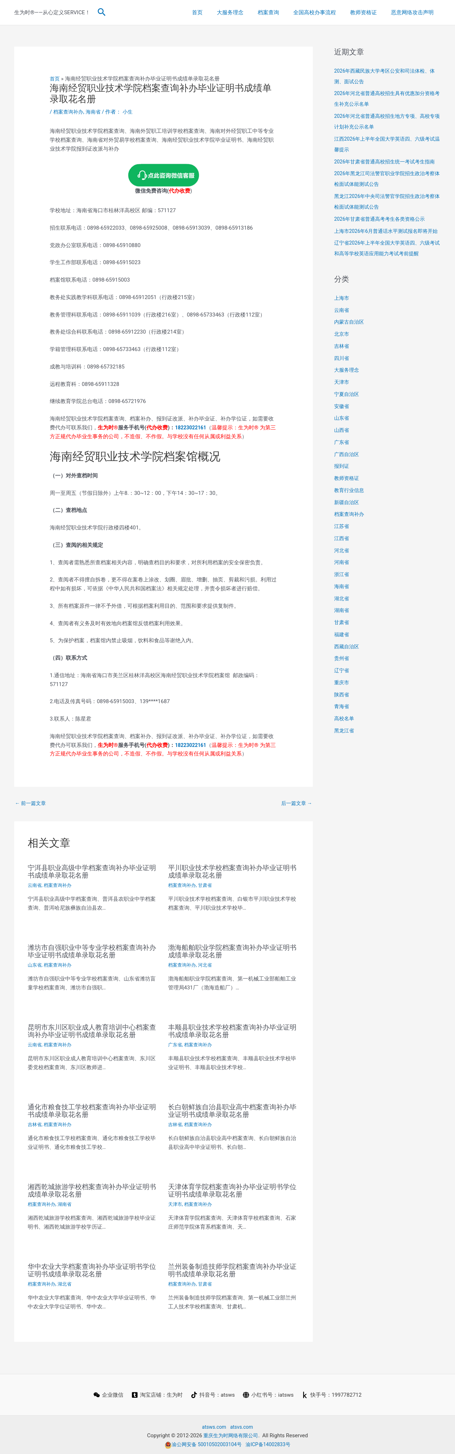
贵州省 (342, 679)
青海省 (342, 728)
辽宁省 (342, 692)
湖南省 (67, 1202)
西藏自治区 (347, 668)
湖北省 (67, 1282)
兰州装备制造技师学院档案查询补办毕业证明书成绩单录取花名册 (232, 1268)
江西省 (342, 559)
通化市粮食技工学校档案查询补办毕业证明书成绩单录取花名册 (92, 1110)
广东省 (175, 1044)
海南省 (96, 112)
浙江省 (342, 595)
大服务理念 (246, 12)
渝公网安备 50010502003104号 (201, 1442)
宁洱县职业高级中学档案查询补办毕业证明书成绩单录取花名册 (92, 872)
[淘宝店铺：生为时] (156, 1393)
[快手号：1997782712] (332, 1393)
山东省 (35, 965)
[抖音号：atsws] (213, 1393)
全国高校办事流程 (323, 12)
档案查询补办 (69, 112)
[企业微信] (108, 1393)
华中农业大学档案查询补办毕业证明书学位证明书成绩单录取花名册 (92, 1268)
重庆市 (342, 704)
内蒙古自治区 (350, 343)
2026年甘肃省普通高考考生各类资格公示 (383, 229)
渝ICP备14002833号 (271, 1442)
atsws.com (213, 1425)
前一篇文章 (31, 803)
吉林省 (35, 1123)
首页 (217, 12)
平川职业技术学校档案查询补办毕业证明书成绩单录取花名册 (232, 872)
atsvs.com (242, 1425)
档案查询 (280, 12)
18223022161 (192, 427)
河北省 (207, 965)
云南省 (35, 886)
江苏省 (342, 547)
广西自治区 (347, 475)
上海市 (342, 319)
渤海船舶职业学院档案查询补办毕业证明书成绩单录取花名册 (232, 951)
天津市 (175, 1202)
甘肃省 (207, 886)
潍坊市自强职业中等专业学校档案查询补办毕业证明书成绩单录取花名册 (92, 951)
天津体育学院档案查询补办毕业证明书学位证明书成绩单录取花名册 (232, 1189)
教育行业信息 (350, 511)
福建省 (342, 656)
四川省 (342, 379)
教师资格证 (368, 12)
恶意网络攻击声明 (414, 12)
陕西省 (342, 716)
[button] (101, 12)
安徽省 (342, 427)
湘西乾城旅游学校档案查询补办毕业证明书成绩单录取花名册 (92, 1189)
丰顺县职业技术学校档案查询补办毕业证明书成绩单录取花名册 (232, 1031)
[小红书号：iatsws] (268, 1393)
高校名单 (344, 740)
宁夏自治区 (347, 415)
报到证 (342, 487)
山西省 (342, 451)
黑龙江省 (344, 752)
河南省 (342, 583)
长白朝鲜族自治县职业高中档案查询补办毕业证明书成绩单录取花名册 (232, 1110)
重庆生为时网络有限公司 (231, 1434)
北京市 (342, 355)
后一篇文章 (295, 803)
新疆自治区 (347, 524)
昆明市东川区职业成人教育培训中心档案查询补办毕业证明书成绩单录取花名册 (92, 1031)
